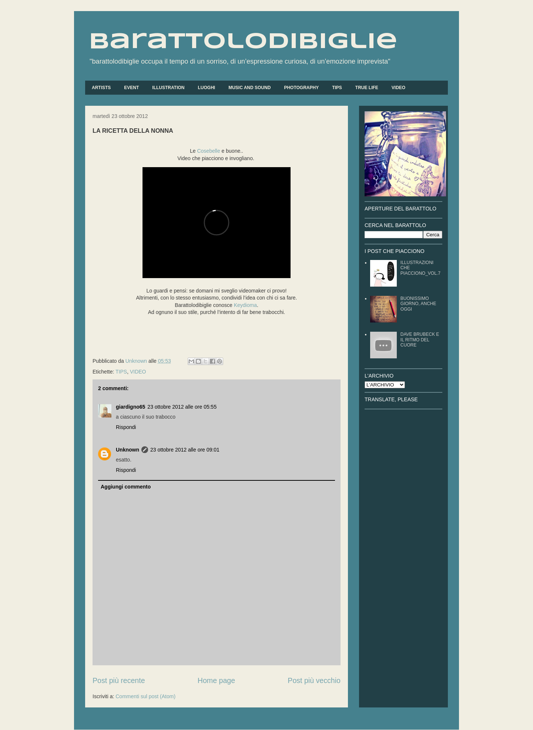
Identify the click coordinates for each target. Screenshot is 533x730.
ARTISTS (101, 87)
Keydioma (245, 305)
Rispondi (126, 427)
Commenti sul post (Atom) (145, 696)
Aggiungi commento (126, 487)
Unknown (127, 450)
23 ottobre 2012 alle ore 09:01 (184, 450)
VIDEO (398, 87)
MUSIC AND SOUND (249, 87)
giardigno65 (130, 407)
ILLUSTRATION (168, 87)
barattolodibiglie (243, 42)
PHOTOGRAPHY (301, 87)
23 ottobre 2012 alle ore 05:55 (182, 407)
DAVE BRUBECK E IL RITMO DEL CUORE (419, 340)
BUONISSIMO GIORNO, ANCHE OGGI (418, 304)
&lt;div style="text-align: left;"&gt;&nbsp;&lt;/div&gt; (217, 222)
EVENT (131, 87)
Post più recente (119, 680)
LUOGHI (206, 87)
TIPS (337, 87)
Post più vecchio (314, 680)
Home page (216, 680)
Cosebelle (208, 151)
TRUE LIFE (366, 87)
